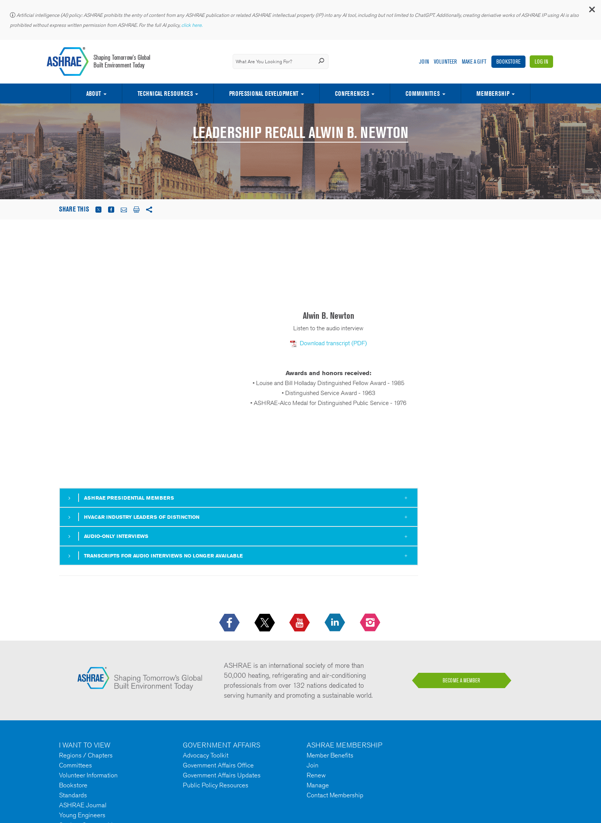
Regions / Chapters (86, 755)
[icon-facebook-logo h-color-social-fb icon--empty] (230, 623)
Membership (492, 93)
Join (424, 61)
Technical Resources (165, 93)
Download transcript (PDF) (333, 343)
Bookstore (508, 61)
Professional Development (263, 93)
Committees (75, 765)
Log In (541, 61)
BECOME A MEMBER (461, 680)
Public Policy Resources (215, 785)
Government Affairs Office (218, 765)
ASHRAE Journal (83, 805)
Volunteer (445, 61)
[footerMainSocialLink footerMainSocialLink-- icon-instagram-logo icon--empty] (370, 623)
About (93, 93)
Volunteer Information (88, 775)
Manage (318, 785)
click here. (192, 25)
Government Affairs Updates (222, 775)
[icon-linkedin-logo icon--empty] (335, 623)
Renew (316, 775)
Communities (423, 93)
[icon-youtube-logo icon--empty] (300, 623)
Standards (73, 795)
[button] (591, 11)
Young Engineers (82, 815)
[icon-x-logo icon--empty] (265, 623)
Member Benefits (330, 755)
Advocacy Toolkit (205, 755)
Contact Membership (335, 795)
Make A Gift (474, 61)
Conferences (352, 93)
